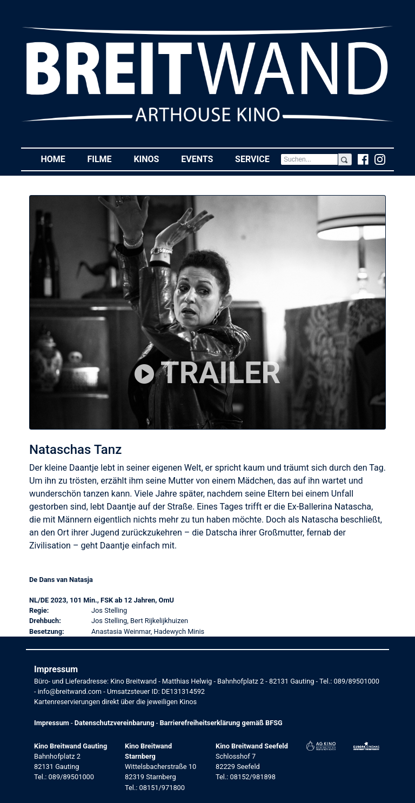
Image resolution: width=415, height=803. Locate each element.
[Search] (309, 159)
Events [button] (202, 158)
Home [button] (58, 158)
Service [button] (257, 158)
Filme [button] (105, 158)
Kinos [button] (151, 158)
